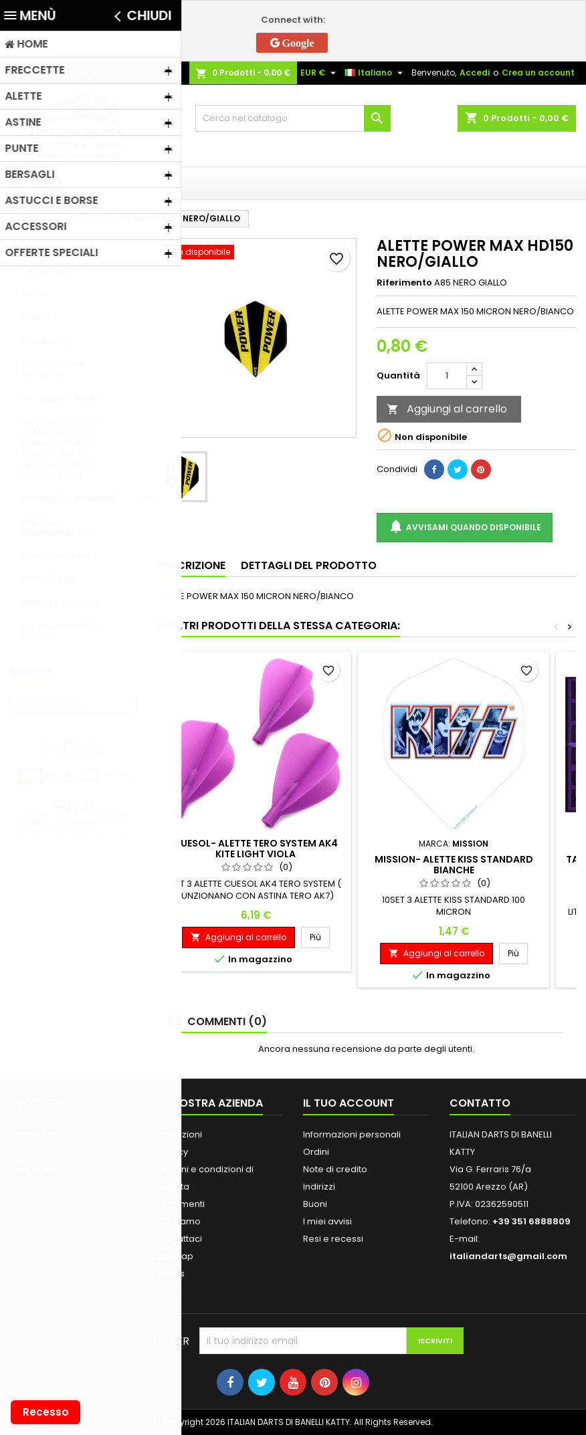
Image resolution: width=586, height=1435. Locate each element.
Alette (34, 294)
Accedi (475, 72)
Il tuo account (348, 1103)
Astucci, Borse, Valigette (53, 369)
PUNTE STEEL (49, 579)
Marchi (31, 672)
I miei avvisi (327, 1221)
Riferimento (404, 283)
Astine (35, 317)
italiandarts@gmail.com (508, 1256)
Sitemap (175, 1256)
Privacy (172, 1151)
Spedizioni (179, 1134)
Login (168, 1291)
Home (25, 247)
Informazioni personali (352, 1134)
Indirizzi (319, 1186)
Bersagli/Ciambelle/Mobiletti (78, 498)
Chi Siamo (179, 1221)
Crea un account (538, 72)
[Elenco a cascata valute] (319, 73)
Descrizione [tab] (191, 565)
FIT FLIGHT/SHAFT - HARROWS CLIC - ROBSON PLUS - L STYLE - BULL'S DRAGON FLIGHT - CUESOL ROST (64, 448)
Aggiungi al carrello (447, 409)
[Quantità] (447, 375)
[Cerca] (293, 118)
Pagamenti (181, 1204)
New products (40, 1151)
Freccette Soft (53, 270)
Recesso (46, 1412)
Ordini (316, 1151)
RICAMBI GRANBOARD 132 (57, 527)
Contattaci (179, 1238)
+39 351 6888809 (145, 72)
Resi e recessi (333, 1238)
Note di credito (335, 1169)
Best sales (32, 1169)
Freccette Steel (55, 556)
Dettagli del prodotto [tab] (309, 565)
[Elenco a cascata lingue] (375, 73)
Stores (171, 1273)
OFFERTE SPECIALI (60, 602)
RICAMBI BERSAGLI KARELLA (62, 631)
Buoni (315, 1204)
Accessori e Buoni (60, 398)
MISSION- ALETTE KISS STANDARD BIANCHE (454, 865)
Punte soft (44, 340)
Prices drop (35, 1134)
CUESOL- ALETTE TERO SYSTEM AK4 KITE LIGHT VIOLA (255, 849)
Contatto (28, 72)
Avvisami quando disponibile (464, 527)
